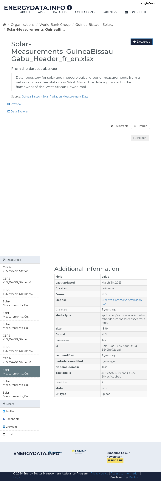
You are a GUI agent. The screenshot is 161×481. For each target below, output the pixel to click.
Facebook (11, 419)
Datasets (60, 12)
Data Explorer (17, 111)
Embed (140, 126)
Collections (85, 12)
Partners (109, 12)
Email (8, 434)
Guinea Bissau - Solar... (94, 25)
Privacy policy (99, 473)
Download (141, 41)
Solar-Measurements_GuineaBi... (36, 29)
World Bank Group (55, 25)
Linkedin (10, 426)
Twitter (9, 411)
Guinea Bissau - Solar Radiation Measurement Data (55, 96)
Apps (41, 12)
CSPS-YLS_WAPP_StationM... (18, 280)
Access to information (125, 473)
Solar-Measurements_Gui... (16, 303)
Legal (17, 477)
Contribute (136, 12)
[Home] (4, 25)
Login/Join (148, 3)
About (25, 12)
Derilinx (133, 477)
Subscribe (115, 460)
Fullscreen (119, 126)
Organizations (23, 25)
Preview (14, 104)
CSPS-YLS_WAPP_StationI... (17, 269)
